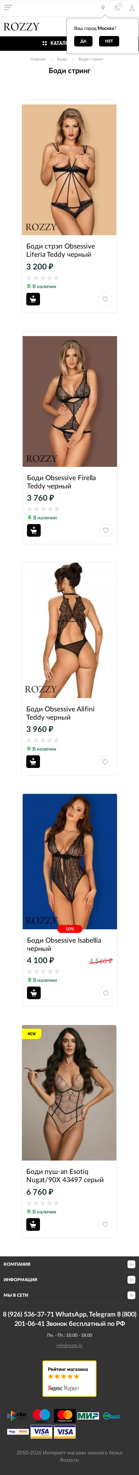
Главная (37, 59)
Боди (62, 59)
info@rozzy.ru (69, 1345)
